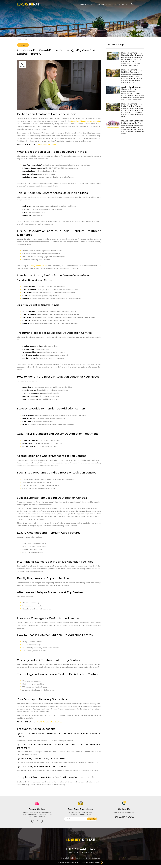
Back (23, 45)
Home (19, 39)
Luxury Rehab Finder (38, 266)
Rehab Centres (104, 4)
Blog (25, 39)
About (69, 858)
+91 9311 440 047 (86, 4)
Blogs (88, 858)
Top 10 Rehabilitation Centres (49, 722)
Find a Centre (37, 821)
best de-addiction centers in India (85, 121)
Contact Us (96, 858)
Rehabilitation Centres (46, 145)
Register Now (121, 4)
